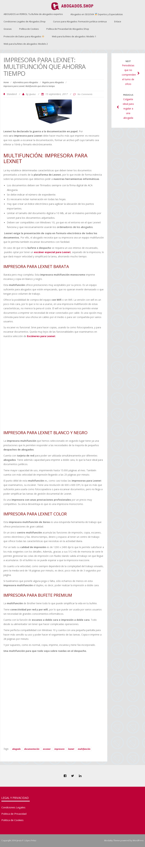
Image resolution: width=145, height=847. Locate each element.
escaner (47, 749)
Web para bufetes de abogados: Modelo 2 (26, 43)
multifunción (84, 749)
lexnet (71, 749)
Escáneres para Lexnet (41, 336)
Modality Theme (112, 840)
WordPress (138, 840)
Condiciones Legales (13, 807)
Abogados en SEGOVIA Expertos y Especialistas (96, 14)
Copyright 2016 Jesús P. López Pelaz (18, 840)
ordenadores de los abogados (75, 227)
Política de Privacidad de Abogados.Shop (67, 28)
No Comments (84, 94)
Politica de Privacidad (13, 813)
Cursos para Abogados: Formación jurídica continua (80, 21)
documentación (31, 749)
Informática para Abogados (25, 82)
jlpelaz (32, 94)
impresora (59, 749)
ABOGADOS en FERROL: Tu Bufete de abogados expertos (33, 14)
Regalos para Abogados (53, 82)
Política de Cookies (29, 28)
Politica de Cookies (12, 820)
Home (6, 82)
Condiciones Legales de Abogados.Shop (25, 21)
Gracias (8, 28)
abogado (16, 749)
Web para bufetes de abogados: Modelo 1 (74, 36)
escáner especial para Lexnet (52, 252)
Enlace (117, 21)
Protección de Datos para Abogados (24, 36)
